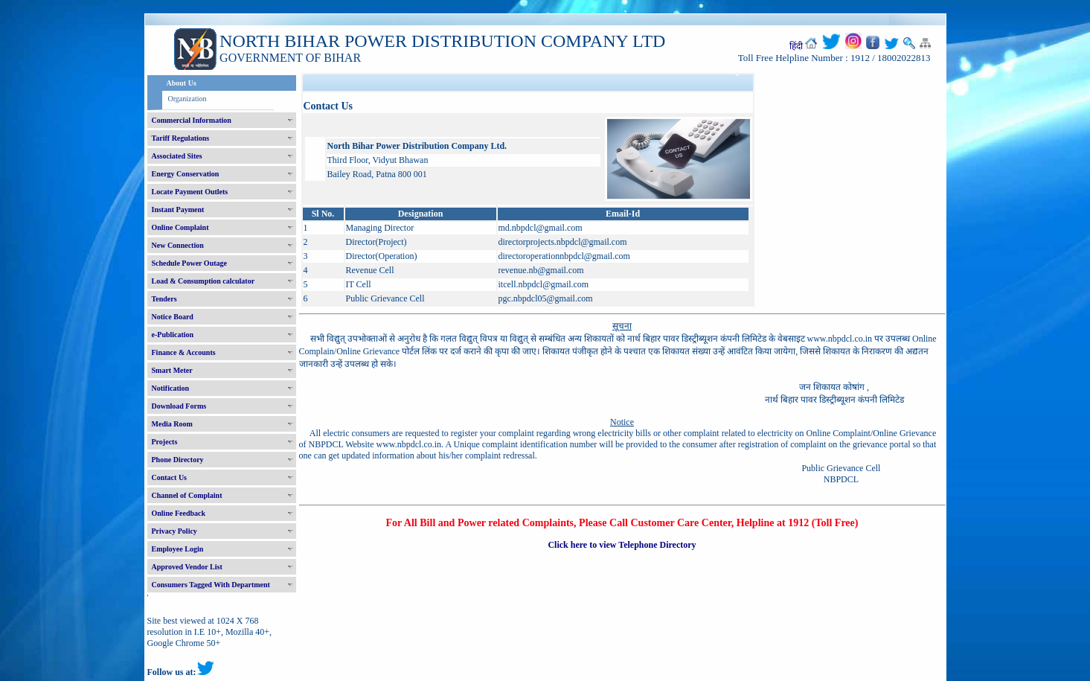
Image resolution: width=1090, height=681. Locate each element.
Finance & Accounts (184, 352)
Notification (171, 388)
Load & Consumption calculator (203, 281)
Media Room (172, 424)
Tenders (164, 299)
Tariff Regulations (181, 138)
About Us (181, 83)
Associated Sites (177, 156)
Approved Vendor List (187, 567)
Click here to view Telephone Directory (622, 545)
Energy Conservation (185, 174)
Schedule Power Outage (189, 263)
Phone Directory (178, 459)
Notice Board (172, 317)
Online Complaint (180, 227)
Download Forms (179, 406)
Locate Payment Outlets (190, 192)
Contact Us (169, 477)
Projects (165, 442)
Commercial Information (191, 120)
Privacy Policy (174, 531)
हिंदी (796, 46)
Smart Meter (172, 370)
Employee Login (178, 549)
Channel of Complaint (187, 495)
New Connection (178, 245)
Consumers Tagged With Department (211, 585)
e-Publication (173, 334)
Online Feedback (179, 513)
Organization (187, 99)
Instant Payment (178, 209)
